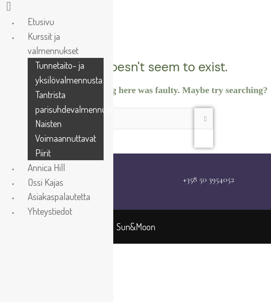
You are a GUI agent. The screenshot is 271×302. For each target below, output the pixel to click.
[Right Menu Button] (9, 8)
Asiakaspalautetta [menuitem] (59, 196)
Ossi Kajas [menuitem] (45, 182)
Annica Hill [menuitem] (46, 167)
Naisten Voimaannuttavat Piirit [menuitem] (65, 138)
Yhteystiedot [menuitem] (50, 211)
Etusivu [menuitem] (41, 21)
